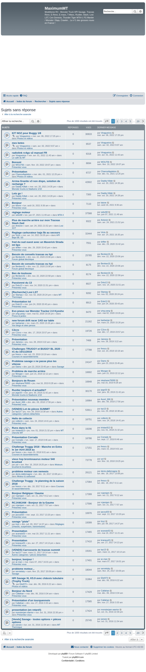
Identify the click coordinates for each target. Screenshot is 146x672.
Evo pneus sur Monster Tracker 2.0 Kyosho (38, 311)
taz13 (18, 411)
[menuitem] (23, 95)
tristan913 (20, 430)
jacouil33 (20, 515)
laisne (18, 205)
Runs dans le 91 (21, 427)
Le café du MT (18, 158)
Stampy (19, 295)
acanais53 (20, 533)
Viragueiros (25, 136)
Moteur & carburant (26, 476)
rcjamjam (20, 496)
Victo (18, 235)
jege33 (19, 393)
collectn (19, 421)
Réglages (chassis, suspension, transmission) (38, 525)
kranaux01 (20, 543)
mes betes (18, 142)
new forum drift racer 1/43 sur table (33, 320)
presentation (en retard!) (26, 609)
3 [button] (121, 121)
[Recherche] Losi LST (25, 292)
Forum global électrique (23, 259)
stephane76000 (23, 383)
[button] (107, 121)
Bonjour (17, 202)
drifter (18, 247)
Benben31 (20, 257)
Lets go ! (17, 193)
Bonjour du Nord (22, 590)
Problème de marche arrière (28, 371)
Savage (60, 366)
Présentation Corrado (25, 437)
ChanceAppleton (23, 174)
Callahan (20, 593)
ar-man (19, 562)
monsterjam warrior (25, 612)
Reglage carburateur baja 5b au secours (36, 232)
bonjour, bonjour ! (23, 559)
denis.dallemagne (24, 474)
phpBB (64, 654)
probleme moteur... (23, 568)
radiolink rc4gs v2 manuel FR (29, 152)
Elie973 (23, 584)
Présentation (19, 171)
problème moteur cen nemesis (30, 471)
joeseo (19, 625)
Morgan (19, 374)
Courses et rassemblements (25, 356)
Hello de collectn (22, 418)
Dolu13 (19, 285)
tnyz (17, 524)
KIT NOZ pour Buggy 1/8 (26, 133)
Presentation (19, 531)
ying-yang (20, 313)
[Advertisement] (73, 64)
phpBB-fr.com (78, 657)
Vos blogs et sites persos (23, 325)
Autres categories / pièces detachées (37, 412)
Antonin (19, 226)
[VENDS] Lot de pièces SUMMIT (31, 409)
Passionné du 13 (22, 282)
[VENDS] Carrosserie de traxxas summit (36, 549)
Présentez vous (19, 167)
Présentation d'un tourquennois (31, 600)
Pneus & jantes (19, 316)
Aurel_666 (20, 402)
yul (17, 464)
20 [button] (138, 121)
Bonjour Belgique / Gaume (28, 493)
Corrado (19, 440)
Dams (18, 366)
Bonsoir (16, 162)
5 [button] (130, 121)
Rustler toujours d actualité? (29, 390)
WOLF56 (20, 165)
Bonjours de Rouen (23, 380)
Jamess (19, 342)
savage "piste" (21, 521)
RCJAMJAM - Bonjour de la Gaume (33, 502)
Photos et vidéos (25, 138)
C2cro (15, 329)
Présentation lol (21, 301)
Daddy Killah (21, 186)
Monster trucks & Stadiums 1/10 (27, 189)
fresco (18, 354)
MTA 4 (61, 215)
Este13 (19, 304)
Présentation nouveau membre (30, 399)
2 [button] (117, 121)
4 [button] (126, 121)
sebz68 (19, 215)
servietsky (20, 571)
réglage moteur (21, 212)
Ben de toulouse (22, 273)
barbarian (20, 323)
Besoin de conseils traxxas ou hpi (32, 254)
